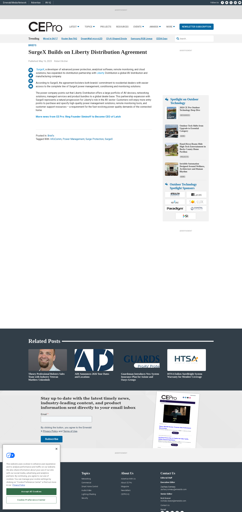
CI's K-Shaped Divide (116, 38)
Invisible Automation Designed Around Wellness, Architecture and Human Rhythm (192, 176)
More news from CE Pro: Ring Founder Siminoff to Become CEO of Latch (78, 125)
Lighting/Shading (88, 465)
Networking (86, 449)
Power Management (73, 147)
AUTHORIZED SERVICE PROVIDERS (109, 500)
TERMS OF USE (190, 500)
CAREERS (89, 500)
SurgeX (40, 78)
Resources (122, 27)
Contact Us (165, 475)
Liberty (100, 81)
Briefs (32, 53)
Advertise (36, 3)
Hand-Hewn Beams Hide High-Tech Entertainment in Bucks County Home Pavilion (193, 157)
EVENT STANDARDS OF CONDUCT (140, 500)
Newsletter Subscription (196, 26)
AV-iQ (48, 3)
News (182, 145)
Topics (88, 27)
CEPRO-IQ (125, 465)
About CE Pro (126, 453)
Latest (73, 27)
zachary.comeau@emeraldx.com (174, 459)
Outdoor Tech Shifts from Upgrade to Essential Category (191, 137)
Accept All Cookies (31, 491)
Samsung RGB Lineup (141, 38)
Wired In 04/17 (50, 38)
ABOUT (80, 500)
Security (84, 468)
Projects (105, 27)
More (169, 27)
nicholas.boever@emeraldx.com (173, 471)
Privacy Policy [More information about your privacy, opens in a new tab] (19, 485)
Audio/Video (86, 461)
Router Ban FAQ (69, 38)
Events (138, 27)
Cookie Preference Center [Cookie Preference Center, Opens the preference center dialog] (31, 500)
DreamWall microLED (91, 38)
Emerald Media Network (14, 3)
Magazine (125, 457)
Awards (154, 27)
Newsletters (126, 461)
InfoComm (56, 147)
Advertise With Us (128, 449)
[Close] (56, 448)
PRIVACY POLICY (205, 500)
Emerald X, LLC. (191, 496)
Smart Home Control (89, 457)
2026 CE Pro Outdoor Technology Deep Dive (190, 117)
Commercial (86, 453)
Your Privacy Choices (166, 500)
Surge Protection (95, 147)
